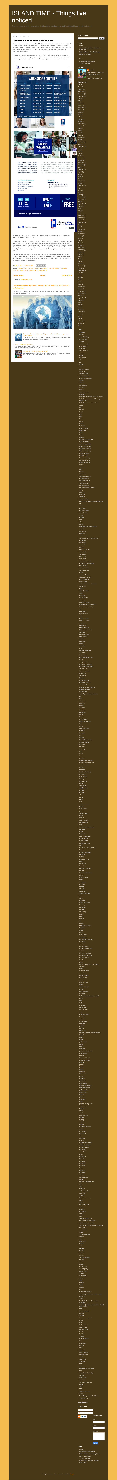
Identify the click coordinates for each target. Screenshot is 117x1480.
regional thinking (84, 1147)
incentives (82, 854)
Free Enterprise (84, 765)
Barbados (82, 394)
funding (81, 779)
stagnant (81, 1248)
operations (82, 1019)
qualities (81, 1108)
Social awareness (84, 1234)
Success (81, 1264)
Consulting (82, 556)
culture (81, 593)
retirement (82, 1170)
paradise (81, 1026)
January (80, 121)
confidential (82, 545)
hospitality (82, 834)
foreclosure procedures (86, 760)
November (81, 94)
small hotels (82, 1227)
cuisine (81, 588)
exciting (81, 705)
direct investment (84, 634)
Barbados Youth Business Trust (27, 268)
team (80, 1289)
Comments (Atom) (26, 279)
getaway (81, 792)
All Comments (84, 1413)
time (80, 1308)
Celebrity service (84, 499)
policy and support (84, 1060)
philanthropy (83, 1053)
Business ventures (84, 462)
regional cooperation (85, 1142)
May (79, 114)
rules (80, 1184)
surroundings (83, 1275)
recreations (82, 1133)
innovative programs (85, 868)
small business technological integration (91, 1225)
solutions (82, 1239)
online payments (84, 1014)
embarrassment (84, 680)
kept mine (82, 900)
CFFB (81, 506)
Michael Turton (83, 982)
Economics (82, 673)
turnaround (82, 1343)
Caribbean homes (84, 481)
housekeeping (83, 838)
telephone (82, 1296)
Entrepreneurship (18, 270)
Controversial (83, 565)
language (82, 909)
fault (80, 724)
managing (82, 941)
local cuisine (83, 934)
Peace (81, 1037)
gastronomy (82, 785)
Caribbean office (84, 483)
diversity (81, 639)
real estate (82, 1122)
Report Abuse (83, 1402)
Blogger (72, 1474)
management (83, 937)
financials (82, 744)
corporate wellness (84, 577)
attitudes (81, 383)
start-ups (82, 1250)
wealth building (83, 1352)
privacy (81, 1076)
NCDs (81, 1003)
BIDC (38, 268)
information (82, 863)
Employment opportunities (87, 687)
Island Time (82, 891)
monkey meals (83, 991)
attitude (81, 380)
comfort (81, 529)
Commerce (82, 533)
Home (42, 275)
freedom (81, 767)
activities (81, 353)
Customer (82, 600)
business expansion (85, 444)
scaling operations (84, 1191)
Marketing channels (85, 953)
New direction (83, 1007)
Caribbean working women (87, 487)
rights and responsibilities (86, 1181)
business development (86, 439)
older (80, 1012)
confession (82, 542)
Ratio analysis (83, 1115)
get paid (81, 790)
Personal (82, 1048)
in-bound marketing (85, 852)
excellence (82, 701)
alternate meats (84, 369)
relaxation (82, 1152)
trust (80, 1341)
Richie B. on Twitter (85, 54)
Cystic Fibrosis (83, 613)
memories (82, 973)
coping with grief (84, 575)
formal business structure (86, 763)
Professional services (85, 1085)
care (80, 469)
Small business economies (87, 1223)
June (79, 133)
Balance (81, 389)
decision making (84, 618)
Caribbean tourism (84, 485)
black (80, 419)
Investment (82, 882)
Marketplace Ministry (85, 955)
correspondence (84, 579)
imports (81, 850)
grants (81, 811)
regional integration (85, 1145)
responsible (82, 1165)
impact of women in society (87, 847)
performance (83, 1042)
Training (81, 1334)
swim (80, 1280)
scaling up (82, 1193)
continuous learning (85, 561)
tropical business (84, 1338)
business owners (84, 453)
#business (82, 332)
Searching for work (84, 1198)
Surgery (81, 1273)
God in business (84, 804)
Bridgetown (44, 268)
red (80, 1136)
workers (81, 1375)
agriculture (82, 357)
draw (80, 648)
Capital (81, 464)
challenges (82, 508)
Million (81, 984)
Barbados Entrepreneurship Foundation (91, 396)
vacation (81, 1345)
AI (80, 360)
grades (81, 806)
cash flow (82, 494)
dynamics (82, 652)
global (81, 797)
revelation (82, 1172)
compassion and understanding (88, 538)
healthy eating (83, 822)
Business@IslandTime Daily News (89, 52)
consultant (82, 554)
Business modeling (85, 451)
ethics (81, 698)
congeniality (82, 552)
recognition (82, 1131)
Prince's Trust (83, 1074)
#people (81, 341)
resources (82, 1163)
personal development (86, 1051)
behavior (81, 409)
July (79, 100)
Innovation (82, 866)
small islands (83, 1230)
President (82, 1071)
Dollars (81, 643)
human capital (83, 840)
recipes (81, 1129)
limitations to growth (85, 925)
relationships (83, 1149)
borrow (81, 423)
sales (80, 1186)
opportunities (83, 1021)
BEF (80, 407)
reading (81, 1120)
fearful (81, 726)
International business (85, 873)
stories (81, 1255)
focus (81, 753)
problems (82, 1078)
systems (81, 1282)
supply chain (83, 1271)
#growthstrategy (84, 337)
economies (82, 675)
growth (81, 815)
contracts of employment (86, 563)
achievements (83, 351)
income (81, 857)
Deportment (82, 625)
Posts (81, 1410)
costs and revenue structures (88, 584)
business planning (84, 458)
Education (82, 678)
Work (80, 1370)
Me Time (81, 960)
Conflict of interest (84, 549)
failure (81, 717)
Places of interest (84, 1058)
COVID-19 (82, 586)
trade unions (83, 1327)
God (80, 802)
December (81, 91)
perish (81, 1044)
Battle (81, 405)
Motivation (82, 993)
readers (81, 1117)
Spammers (82, 1241)
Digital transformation (85, 630)
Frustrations (82, 774)
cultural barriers (84, 591)
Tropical (81, 1336)
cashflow (82, 497)
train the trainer (83, 1329)
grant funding (83, 808)
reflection (82, 1140)
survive (81, 1278)
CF (80, 503)
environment (83, 691)
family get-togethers (85, 721)
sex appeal (82, 1211)
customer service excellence (87, 604)
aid (80, 362)
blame (81, 421)
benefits (81, 412)
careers (81, 471)
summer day (83, 1266)
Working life (82, 1377)
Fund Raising (83, 776)
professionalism (84, 1090)
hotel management (84, 836)
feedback (82, 730)
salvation (82, 1188)
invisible (81, 886)
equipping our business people (88, 694)
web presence (83, 1354)
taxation (81, 1287)
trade (80, 1322)
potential (81, 1065)
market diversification (85, 948)
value (81, 1348)
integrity (81, 870)
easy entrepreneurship (86, 657)
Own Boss (82, 1023)
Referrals (82, 1138)
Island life (82, 889)
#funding (81, 334)
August (80, 98)
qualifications (83, 1106)
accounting (82, 348)
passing (81, 1028)
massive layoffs (84, 957)
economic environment (86, 666)
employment (83, 685)
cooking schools (84, 570)
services (81, 1207)
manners (82, 944)
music (81, 998)
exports (81, 714)
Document (82, 641)
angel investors (83, 373)
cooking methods (84, 568)
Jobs (80, 896)
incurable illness (84, 859)
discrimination (83, 636)
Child (80, 519)
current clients (83, 597)
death (81, 616)
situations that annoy (85, 1218)
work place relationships (86, 1373)
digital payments (84, 627)
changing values (84, 510)
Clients (81, 524)
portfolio (81, 1062)
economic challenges (85, 664)
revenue (81, 1175)
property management (85, 1104)
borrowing (82, 425)
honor (81, 831)
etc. (80, 696)
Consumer (82, 558)
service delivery (84, 1204)
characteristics (83, 513)
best (80, 414)
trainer (81, 1331)
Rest (80, 1168)
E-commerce (83, 655)
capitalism (82, 467)
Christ (81, 522)
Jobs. (81, 898)
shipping (81, 1214)
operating (82, 1016)
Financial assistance (85, 740)
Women (81, 1366)
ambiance (82, 371)
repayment (82, 1156)
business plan (83, 455)
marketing (82, 951)
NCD (80, 1000)
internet (81, 875)
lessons (81, 918)
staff (80, 1246)
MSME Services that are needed (89, 996)
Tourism (81, 1315)
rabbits (81, 1113)
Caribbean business (61, 268)
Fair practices (83, 719)
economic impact (84, 668)
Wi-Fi (80, 1363)
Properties (82, 1099)
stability (81, 1243)
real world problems (85, 1126)
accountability (83, 346)
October (80, 110)
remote (81, 1154)
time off (81, 1313)
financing (82, 749)
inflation (81, 861)
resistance (82, 1161)
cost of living (83, 581)
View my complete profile (94, 78)
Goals (81, 799)
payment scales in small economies (89, 1032)
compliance (82, 540)
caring (81, 490)
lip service (82, 928)
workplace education (85, 1382)
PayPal (81, 1035)
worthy (81, 1384)
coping (81, 572)
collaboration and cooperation (88, 526)
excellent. (82, 703)
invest (81, 879)
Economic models (84, 671)
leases (81, 914)
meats (81, 968)
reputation (82, 1159)
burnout (81, 435)
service (81, 1202)
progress (82, 1094)
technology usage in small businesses (90, 1294)
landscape (82, 907)
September (81, 96)
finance (81, 737)
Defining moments (84, 620)
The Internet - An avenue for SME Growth (35, 351)
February (80, 89)
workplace (82, 1380)
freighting (82, 769)
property (81, 1101)
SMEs (26, 270)
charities (81, 517)
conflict (81, 547)
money (81, 989)
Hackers (81, 818)
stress (81, 1262)
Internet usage (83, 877)
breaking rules (83, 428)
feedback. (82, 733)
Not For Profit (83, 1010)
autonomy (82, 387)
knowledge (82, 905)
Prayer (81, 1069)
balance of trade (84, 392)
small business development (87, 1220)
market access (83, 946)
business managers (85, 448)
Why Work (82, 1361)
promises (82, 1097)
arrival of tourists (84, 376)
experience (82, 712)
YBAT (81, 1386)
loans (81, 932)
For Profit (82, 758)
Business (51, 268)
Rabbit (81, 1110)
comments (82, 531)
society (81, 1236)
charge (81, 515)
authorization (83, 385)
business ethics (84, 442)
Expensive (82, 710)
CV (80, 609)
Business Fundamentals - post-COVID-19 (33, 40)
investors (82, 884)
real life (81, 1124)
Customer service (84, 602)
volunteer (82, 1350)
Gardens (81, 783)
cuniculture (82, 595)
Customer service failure (86, 607)
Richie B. (92, 70)
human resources (84, 843)
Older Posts (67, 275)
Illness (81, 845)
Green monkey (83, 813)
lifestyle (81, 923)
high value (82, 829)
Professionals (83, 1092)
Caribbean (82, 474)
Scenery (81, 1195)
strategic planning (84, 1257)
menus (81, 980)
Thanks (81, 1298)
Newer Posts (18, 275)
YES (80, 1389)
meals (81, 962)
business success (84, 460)
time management (84, 1311)
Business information (85, 446)
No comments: (28, 265)
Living (81, 930)
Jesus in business (84, 893)
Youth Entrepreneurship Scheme (38, 270)
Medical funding (84, 970)
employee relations (85, 682)
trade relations (83, 1325)
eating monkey (83, 662)
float (80, 751)
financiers (82, 747)
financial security (84, 742)
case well (82, 492)
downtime (82, 646)
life (80, 921)
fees (80, 735)
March (79, 87)
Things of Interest (84, 63)
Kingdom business (84, 902)
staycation (82, 1253)
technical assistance (85, 1291)
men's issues (83, 977)
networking (82, 1005)
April (79, 84)
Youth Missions (83, 1398)
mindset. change (84, 987)
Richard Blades (83, 1177)
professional (83, 1083)
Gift (80, 795)
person (81, 1046)
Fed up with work (84, 728)
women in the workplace (86, 1368)
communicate (83, 536)
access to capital (84, 344)
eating (81, 659)
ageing (81, 355)
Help (80, 824)
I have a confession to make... (24, 344)
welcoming (82, 1359)
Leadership (82, 912)
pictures (81, 1055)
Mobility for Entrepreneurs (87, 61)
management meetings (86, 939)
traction (81, 1320)
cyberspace (82, 611)
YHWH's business (84, 1391)
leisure (81, 916)
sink (80, 1216)
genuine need (83, 788)
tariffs (81, 1285)
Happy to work (83, 820)
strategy (81, 1259)
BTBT (81, 432)
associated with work (85, 378)
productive (82, 1081)
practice (81, 1067)
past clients (82, 1030)
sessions (82, 1209)
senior (81, 1200)
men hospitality (83, 975)
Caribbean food (84, 478)
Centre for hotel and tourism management (91, 501)
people (81, 1039)
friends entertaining (85, 772)
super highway (83, 1269)
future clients (83, 781)
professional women (85, 1087)
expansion (82, 708)
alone (81, 367)
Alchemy (81, 364)
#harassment (83, 339)
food (80, 756)
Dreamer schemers (85, 650)
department (82, 623)
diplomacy (82, 632)
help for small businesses (86, 827)
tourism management (85, 1318)
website (81, 1357)
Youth (81, 1393)
